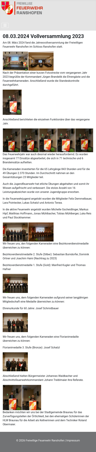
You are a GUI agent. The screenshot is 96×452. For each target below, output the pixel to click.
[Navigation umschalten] (5, 25)
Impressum (73, 440)
